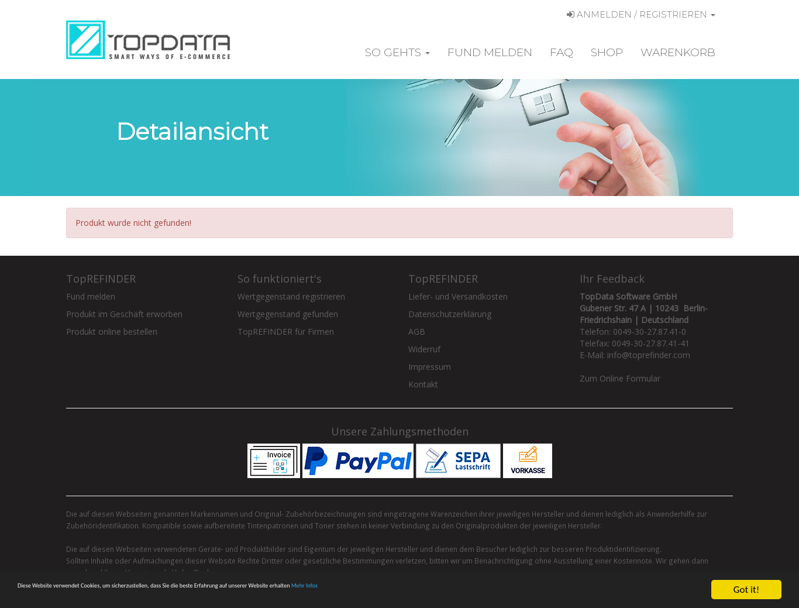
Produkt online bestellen (111, 331)
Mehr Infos (496, 590)
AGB (416, 331)
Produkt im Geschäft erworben (124, 314)
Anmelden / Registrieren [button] (641, 14)
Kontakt (423, 384)
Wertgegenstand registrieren (291, 296)
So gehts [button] (397, 52)
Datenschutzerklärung (449, 314)
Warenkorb (677, 52)
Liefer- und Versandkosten (458, 296)
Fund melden (489, 52)
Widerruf (424, 349)
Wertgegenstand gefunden (287, 314)
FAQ (561, 52)
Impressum (429, 366)
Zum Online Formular (620, 378)
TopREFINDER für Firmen (285, 331)
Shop (607, 52)
